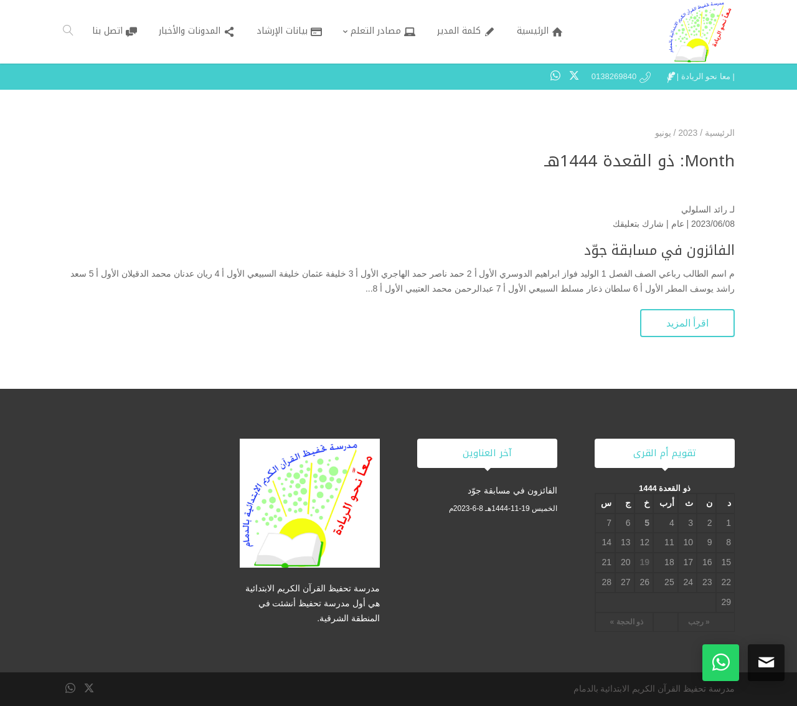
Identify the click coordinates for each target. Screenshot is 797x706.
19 (644, 562)
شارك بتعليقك (638, 224)
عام (677, 224)
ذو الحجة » (626, 622)
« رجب (699, 622)
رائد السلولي (704, 209)
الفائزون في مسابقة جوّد (659, 250)
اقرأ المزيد (687, 323)
